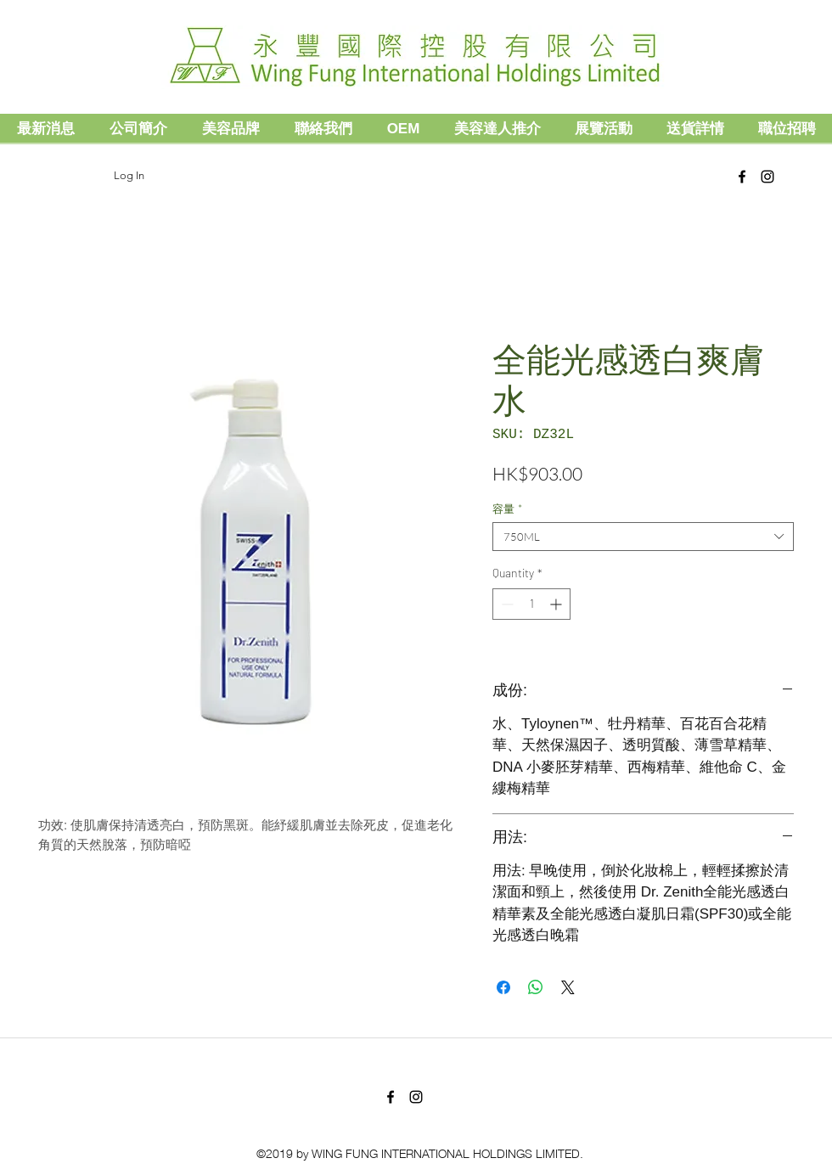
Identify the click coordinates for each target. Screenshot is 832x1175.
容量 (507, 508)
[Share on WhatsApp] (536, 987)
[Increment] (557, 604)
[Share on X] (568, 987)
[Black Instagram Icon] (767, 176)
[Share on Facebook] (503, 987)
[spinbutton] (531, 604)
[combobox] (643, 536)
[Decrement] (505, 604)
